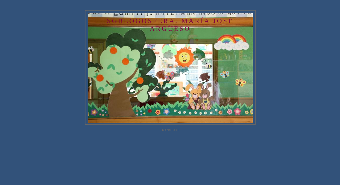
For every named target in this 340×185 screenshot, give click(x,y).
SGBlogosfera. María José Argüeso (170, 24)
